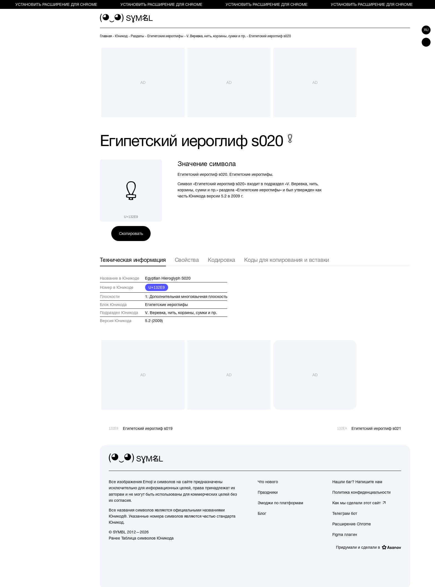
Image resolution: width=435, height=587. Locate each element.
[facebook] (396, 458)
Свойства (187, 260)
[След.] (406, 36)
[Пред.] (396, 36)
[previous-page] (106, 36)
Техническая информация (133, 260)
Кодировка (221, 260)
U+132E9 (156, 287)
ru (426, 30)
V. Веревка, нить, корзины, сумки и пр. (181, 312)
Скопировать (131, 233)
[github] (384, 458)
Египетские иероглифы (166, 304)
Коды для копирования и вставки (286, 260)
